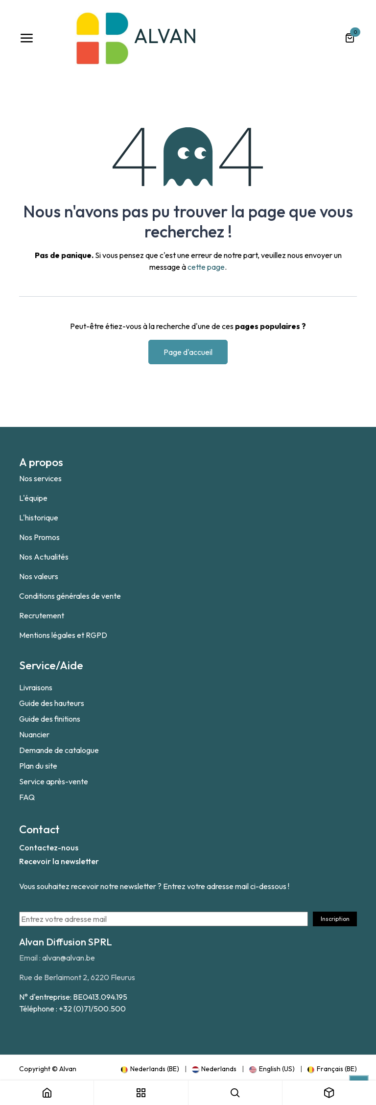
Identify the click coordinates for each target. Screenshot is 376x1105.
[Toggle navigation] (26, 38)
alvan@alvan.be (68, 958)
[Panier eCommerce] (349, 38)
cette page (206, 267)
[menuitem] (150, 1068)
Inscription (335, 918)
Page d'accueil (188, 352)
